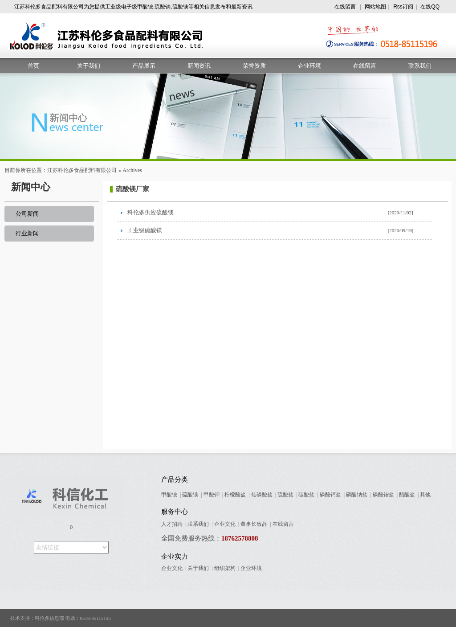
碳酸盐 (306, 495)
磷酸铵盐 (383, 495)
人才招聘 (172, 524)
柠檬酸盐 (235, 495)
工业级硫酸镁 (144, 230)
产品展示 (143, 65)
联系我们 (420, 65)
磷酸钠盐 (356, 495)
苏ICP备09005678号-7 (424, 618)
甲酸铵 (169, 495)
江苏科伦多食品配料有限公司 (82, 170)
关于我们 (88, 65)
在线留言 (345, 7)
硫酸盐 (285, 495)
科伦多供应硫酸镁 (150, 212)
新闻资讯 (199, 65)
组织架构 (225, 568)
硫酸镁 (190, 495)
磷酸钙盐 (330, 495)
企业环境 (309, 65)
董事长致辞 (253, 524)
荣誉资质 (254, 65)
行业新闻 (27, 233)
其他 (425, 495)
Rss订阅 (403, 7)
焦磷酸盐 (262, 495)
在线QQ (430, 7)
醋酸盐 (407, 495)
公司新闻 (27, 213)
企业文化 (225, 524)
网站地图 (375, 7)
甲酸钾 (212, 495)
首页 (33, 65)
